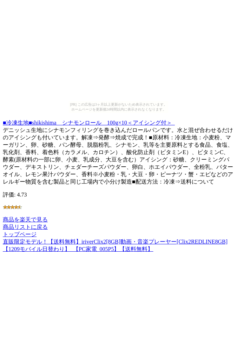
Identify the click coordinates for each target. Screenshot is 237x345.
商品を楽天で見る (25, 220)
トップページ (20, 234)
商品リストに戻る (25, 227)
